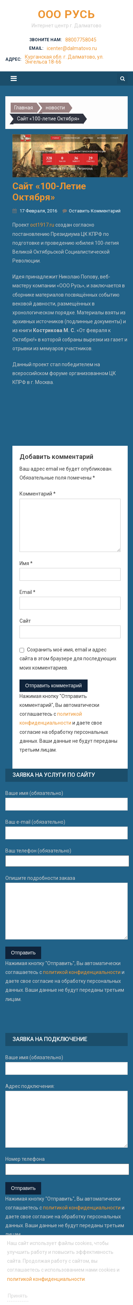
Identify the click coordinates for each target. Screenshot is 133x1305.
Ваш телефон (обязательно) (66, 857)
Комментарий (38, 494)
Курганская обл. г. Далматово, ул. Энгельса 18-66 (64, 59)
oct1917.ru (42, 225)
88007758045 (80, 39)
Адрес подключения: (66, 1115)
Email (27, 592)
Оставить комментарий (95, 210)
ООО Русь (66, 14)
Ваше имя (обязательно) (66, 800)
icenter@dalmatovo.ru (72, 48)
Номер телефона (66, 1165)
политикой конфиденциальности (82, 972)
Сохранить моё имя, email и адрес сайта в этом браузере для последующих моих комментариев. (68, 658)
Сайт (25, 621)
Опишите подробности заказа (66, 907)
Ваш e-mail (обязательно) (66, 829)
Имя (26, 563)
